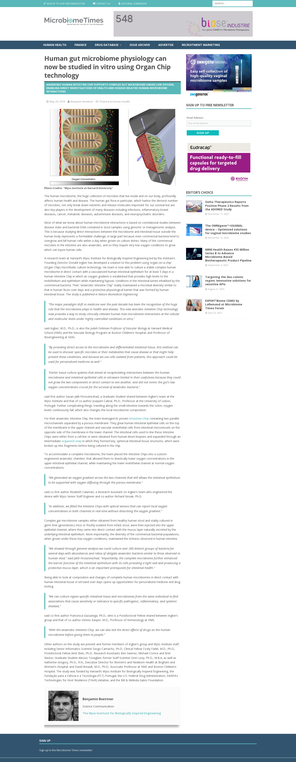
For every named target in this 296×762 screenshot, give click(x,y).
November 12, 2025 (218, 237)
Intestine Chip (139, 418)
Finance (81, 45)
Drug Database (107, 45)
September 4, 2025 (218, 265)
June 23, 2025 (215, 312)
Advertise (166, 45)
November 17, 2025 (218, 213)
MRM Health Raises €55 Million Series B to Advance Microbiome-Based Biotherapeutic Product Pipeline (228, 255)
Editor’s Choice (199, 192)
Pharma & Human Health (115, 101)
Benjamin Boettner (81, 101)
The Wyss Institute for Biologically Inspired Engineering (122, 713)
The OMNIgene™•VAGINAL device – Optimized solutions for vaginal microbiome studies (228, 229)
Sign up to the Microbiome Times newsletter (66, 750)
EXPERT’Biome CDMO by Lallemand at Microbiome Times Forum (223, 304)
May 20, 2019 (57, 101)
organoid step (72, 441)
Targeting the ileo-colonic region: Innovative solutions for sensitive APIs (228, 280)
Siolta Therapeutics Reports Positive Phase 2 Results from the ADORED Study (227, 205)
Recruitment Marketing (201, 45)
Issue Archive (140, 45)
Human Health (54, 45)
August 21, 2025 (216, 289)
